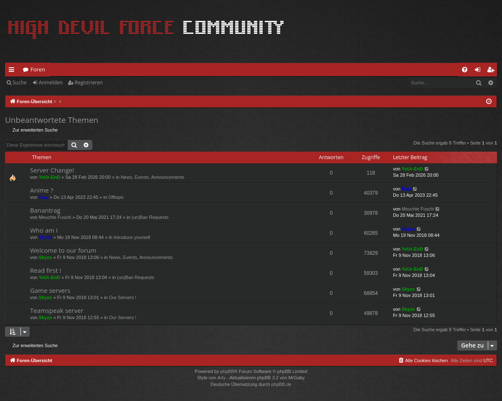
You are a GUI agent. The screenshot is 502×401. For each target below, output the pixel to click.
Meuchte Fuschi (55, 217)
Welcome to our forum (63, 250)
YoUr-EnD (49, 177)
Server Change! (52, 170)
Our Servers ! (122, 297)
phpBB (227, 371)
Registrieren (89, 82)
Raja (43, 197)
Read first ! (45, 270)
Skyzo (45, 237)
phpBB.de (281, 384)
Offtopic (116, 197)
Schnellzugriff (13, 71)
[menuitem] (464, 69)
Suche (20, 82)
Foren (37, 69)
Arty (222, 377)
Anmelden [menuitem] (480, 71)
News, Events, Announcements (152, 177)
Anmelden (51, 82)
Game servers (50, 290)
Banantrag (45, 210)
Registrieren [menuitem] (492, 71)
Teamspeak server (57, 310)
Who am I (44, 230)
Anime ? (41, 190)
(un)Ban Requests (150, 217)
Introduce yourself (132, 237)
